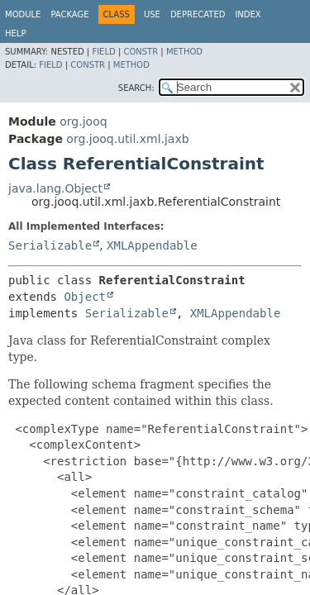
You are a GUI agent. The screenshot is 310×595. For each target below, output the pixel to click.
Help (15, 33)
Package (69, 14)
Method (184, 51)
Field (103, 51)
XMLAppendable (152, 245)
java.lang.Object (55, 188)
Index (247, 14)
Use (152, 14)
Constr (140, 51)
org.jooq (83, 121)
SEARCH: (136, 88)
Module (23, 14)
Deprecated (198, 14)
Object (85, 296)
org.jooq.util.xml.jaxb (127, 138)
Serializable (50, 245)
